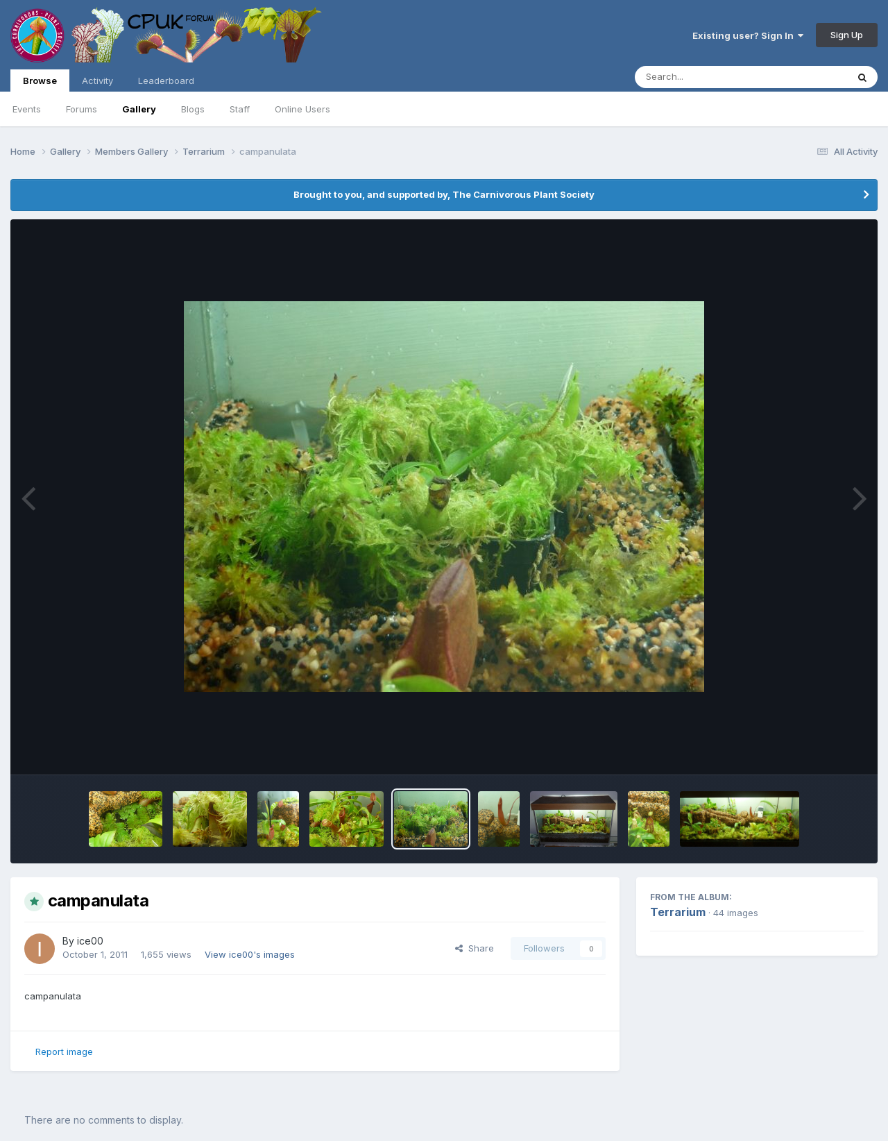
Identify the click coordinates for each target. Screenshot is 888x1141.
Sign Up (846, 34)
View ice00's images (250, 954)
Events (26, 109)
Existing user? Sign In (747, 35)
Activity (97, 80)
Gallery (139, 109)
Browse (40, 83)
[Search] (703, 77)
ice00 (90, 941)
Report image (64, 1051)
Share (474, 948)
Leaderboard (166, 80)
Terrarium (678, 912)
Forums (81, 109)
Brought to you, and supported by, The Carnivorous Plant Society (444, 194)
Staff (240, 109)
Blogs (193, 109)
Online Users (302, 109)
